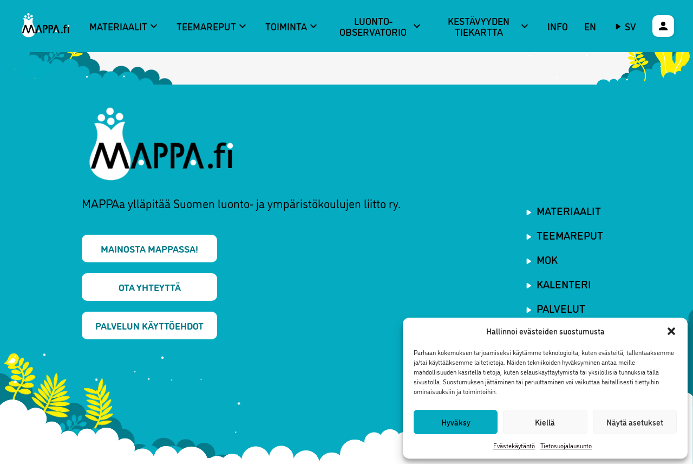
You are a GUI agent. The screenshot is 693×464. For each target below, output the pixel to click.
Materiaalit (124, 26)
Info (557, 26)
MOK (547, 259)
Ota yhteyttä (150, 286)
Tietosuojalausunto (566, 445)
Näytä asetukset (634, 422)
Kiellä (545, 422)
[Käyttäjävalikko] (663, 26)
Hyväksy (455, 422)
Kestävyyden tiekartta (489, 26)
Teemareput (212, 26)
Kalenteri (564, 283)
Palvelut (561, 307)
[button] (671, 331)
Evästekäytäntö (514, 445)
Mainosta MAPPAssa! (149, 248)
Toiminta (292, 26)
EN (590, 26)
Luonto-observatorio (381, 26)
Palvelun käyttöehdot (149, 325)
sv (630, 26)
